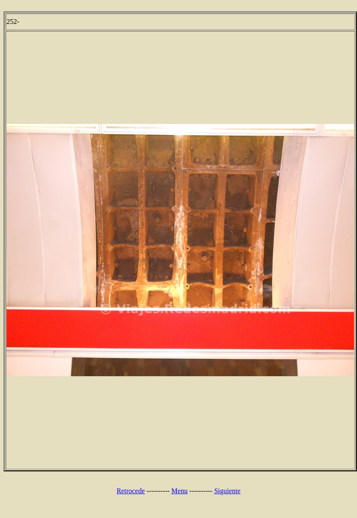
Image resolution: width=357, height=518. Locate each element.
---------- (157, 491)
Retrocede (130, 491)
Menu (180, 491)
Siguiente (227, 491)
